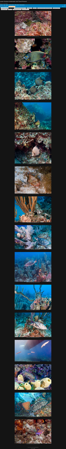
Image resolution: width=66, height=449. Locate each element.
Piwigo (34, 448)
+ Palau (10, 9)
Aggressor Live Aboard (12, 6)
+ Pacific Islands (4, 9)
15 (34, 447)
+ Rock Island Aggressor (17, 9)
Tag (4, 6)
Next (36, 447)
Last (37, 447)
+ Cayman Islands (25, 9)
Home (1, 6)
